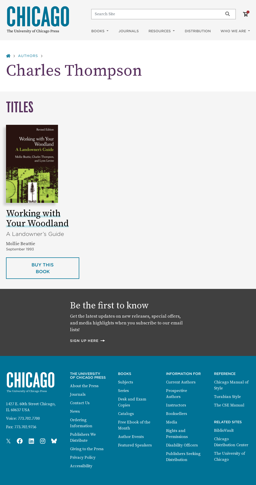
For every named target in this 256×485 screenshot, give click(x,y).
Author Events (131, 436)
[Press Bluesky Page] (54, 441)
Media (171, 422)
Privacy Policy (83, 457)
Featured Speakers (135, 445)
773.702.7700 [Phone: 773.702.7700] (29, 418)
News (75, 411)
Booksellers (176, 413)
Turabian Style (227, 396)
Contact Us (80, 402)
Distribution (198, 31)
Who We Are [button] (233, 31)
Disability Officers (182, 445)
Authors (28, 56)
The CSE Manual (229, 405)
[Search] (155, 14)
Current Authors (181, 382)
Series (123, 390)
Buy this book (55, 268)
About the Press (84, 385)
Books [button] (98, 31)
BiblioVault (224, 430)
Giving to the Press (87, 448)
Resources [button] (160, 31)
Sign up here (88, 340)
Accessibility (81, 465)
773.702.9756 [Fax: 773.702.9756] (25, 426)
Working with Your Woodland (37, 218)
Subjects (125, 382)
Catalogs (126, 413)
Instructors (176, 405)
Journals (128, 31)
